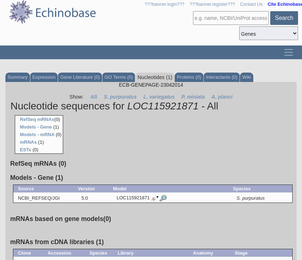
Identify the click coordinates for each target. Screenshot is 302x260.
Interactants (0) (221, 77)
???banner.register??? (212, 4)
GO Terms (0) (119, 77)
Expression (44, 77)
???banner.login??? (165, 4)
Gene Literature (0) (80, 77)
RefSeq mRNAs (37, 119)
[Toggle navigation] (288, 52)
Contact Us (251, 4)
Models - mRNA (37, 134)
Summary (18, 77)
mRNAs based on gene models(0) (60, 218)
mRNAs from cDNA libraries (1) (57, 242)
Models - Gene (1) (36, 177)
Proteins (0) (189, 77)
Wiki (246, 77)
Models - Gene (36, 127)
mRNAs (28, 142)
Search (284, 18)
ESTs (25, 149)
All (94, 97)
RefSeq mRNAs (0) (38, 163)
